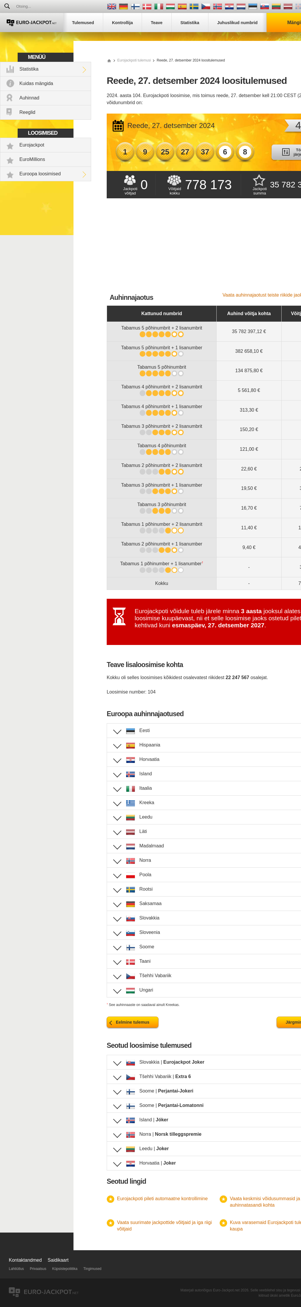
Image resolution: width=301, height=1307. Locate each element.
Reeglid (27, 112)
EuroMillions (32, 159)
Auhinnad (29, 97)
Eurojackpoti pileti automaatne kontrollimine (162, 1198)
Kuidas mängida (36, 83)
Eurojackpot (31, 144)
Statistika (29, 68)
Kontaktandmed (25, 1260)
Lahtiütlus (16, 1269)
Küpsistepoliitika (64, 1269)
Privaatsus (38, 1269)
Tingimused (92, 1269)
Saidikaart (58, 1260)
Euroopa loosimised (40, 173)
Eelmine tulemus (132, 1022)
